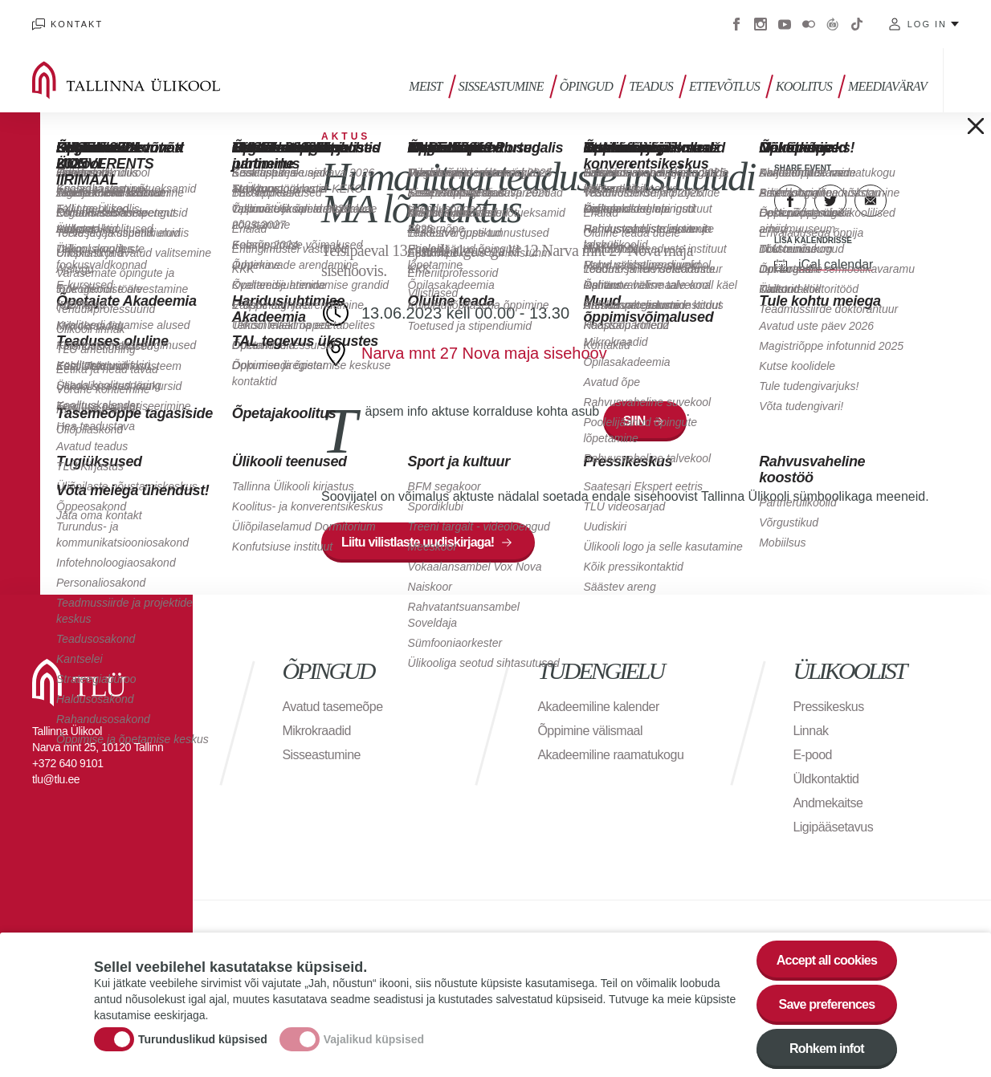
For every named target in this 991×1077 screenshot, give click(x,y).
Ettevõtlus (724, 86)
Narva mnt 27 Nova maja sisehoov (484, 353)
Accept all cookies (827, 963)
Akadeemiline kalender (598, 706)
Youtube (785, 24)
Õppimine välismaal (589, 731)
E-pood (812, 755)
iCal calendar (835, 264)
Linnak (810, 731)
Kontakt (77, 24)
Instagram (760, 24)
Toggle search (967, 80)
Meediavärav (887, 86)
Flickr (809, 24)
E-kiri (870, 201)
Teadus (651, 86)
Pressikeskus (828, 706)
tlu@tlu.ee (56, 779)
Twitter (830, 201)
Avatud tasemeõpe (332, 706)
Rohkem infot (826, 1052)
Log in (927, 24)
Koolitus (804, 86)
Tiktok (857, 24)
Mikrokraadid (316, 731)
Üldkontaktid (825, 779)
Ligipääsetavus (833, 827)
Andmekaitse (828, 803)
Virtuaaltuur (833, 24)
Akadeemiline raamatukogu (610, 755)
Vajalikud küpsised (374, 1041)
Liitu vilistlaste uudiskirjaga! (417, 542)
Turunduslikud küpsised (202, 1041)
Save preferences (827, 1007)
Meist (425, 86)
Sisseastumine (501, 86)
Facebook (736, 24)
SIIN (634, 421)
